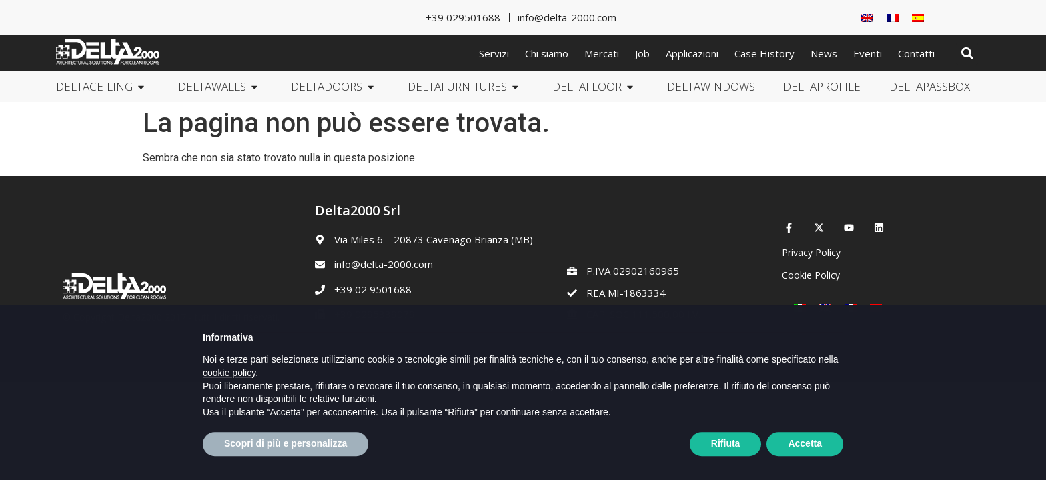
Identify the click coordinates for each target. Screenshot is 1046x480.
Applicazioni (692, 53)
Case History (764, 53)
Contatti (916, 53)
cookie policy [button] (229, 404)
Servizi (494, 53)
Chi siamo (546, 53)
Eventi (867, 53)
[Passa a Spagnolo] (918, 18)
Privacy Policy (811, 252)
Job (642, 53)
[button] (967, 54)
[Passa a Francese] (892, 18)
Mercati (601, 53)
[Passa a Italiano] (800, 308)
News (824, 53)
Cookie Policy (811, 275)
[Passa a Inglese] (867, 18)
